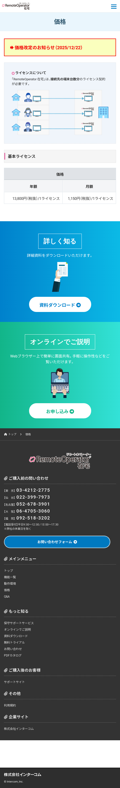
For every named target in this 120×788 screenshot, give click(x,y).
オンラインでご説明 (17, 629)
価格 (7, 590)
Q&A (7, 596)
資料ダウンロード (16, 636)
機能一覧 (10, 577)
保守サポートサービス (19, 623)
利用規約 (10, 705)
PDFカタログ (13, 655)
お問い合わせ (13, 649)
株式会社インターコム (19, 728)
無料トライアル (14, 642)
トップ (12, 434)
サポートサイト (14, 682)
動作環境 (10, 583)
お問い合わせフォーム (54, 541)
